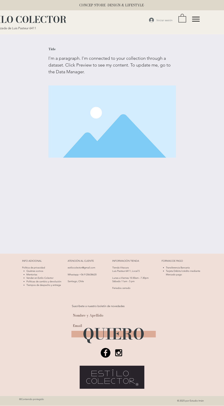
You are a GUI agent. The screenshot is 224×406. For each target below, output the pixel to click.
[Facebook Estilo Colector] (105, 353)
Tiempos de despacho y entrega (43, 285)
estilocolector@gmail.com (81, 267)
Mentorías (31, 274)
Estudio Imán (197, 400)
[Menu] (196, 19)
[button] (182, 17)
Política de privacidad (33, 267)
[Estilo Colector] (119, 353)
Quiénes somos (34, 271)
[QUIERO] (113, 334)
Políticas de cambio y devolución (43, 281)
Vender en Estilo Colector (39, 277)
